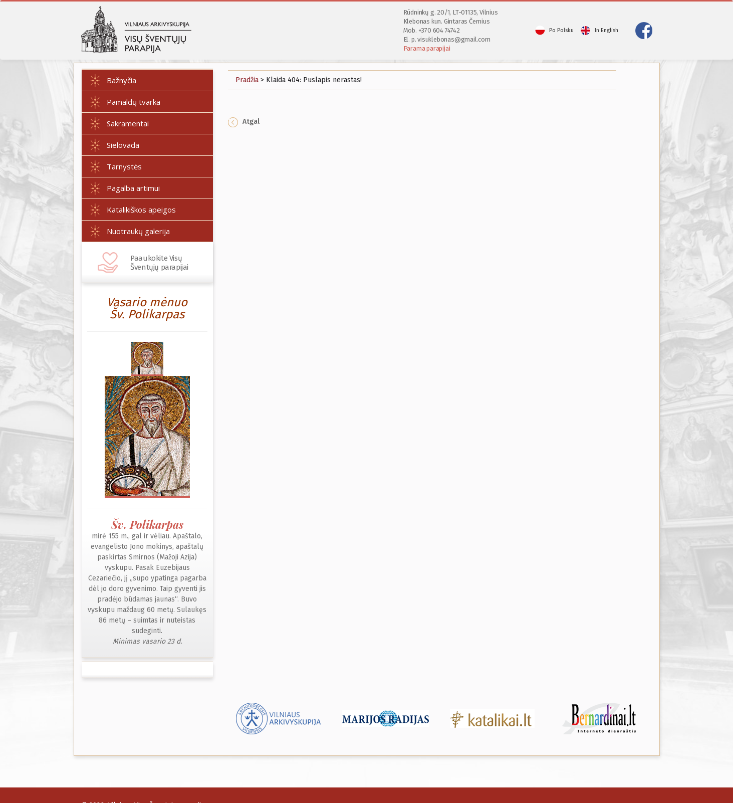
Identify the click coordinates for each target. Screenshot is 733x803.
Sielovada (123, 145)
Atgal (244, 121)
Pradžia (247, 80)
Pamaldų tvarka (133, 102)
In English (606, 30)
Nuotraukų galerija (138, 231)
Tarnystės (124, 166)
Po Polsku (561, 30)
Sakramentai (128, 123)
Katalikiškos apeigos (141, 210)
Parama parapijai (426, 48)
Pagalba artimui (133, 188)
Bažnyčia (121, 80)
